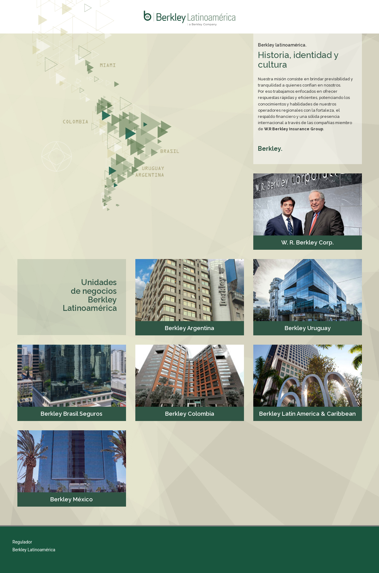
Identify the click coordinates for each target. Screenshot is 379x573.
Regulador (22, 541)
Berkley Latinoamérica (33, 549)
